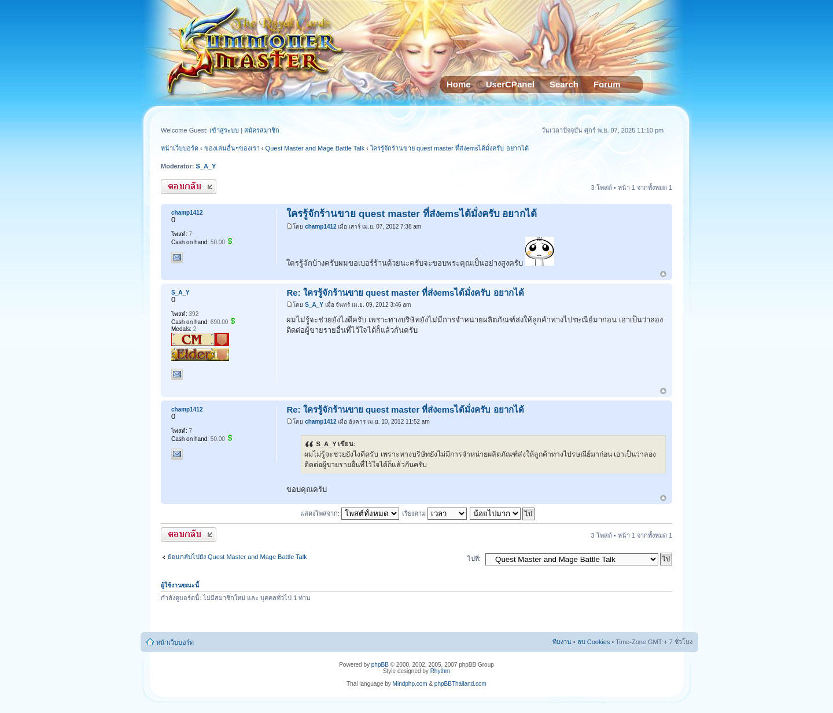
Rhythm (440, 671)
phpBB (380, 664)
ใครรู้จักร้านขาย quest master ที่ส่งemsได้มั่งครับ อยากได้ (449, 148)
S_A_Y (206, 166)
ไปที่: (474, 558)
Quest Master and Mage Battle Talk (315, 148)
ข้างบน (663, 274)
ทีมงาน (562, 641)
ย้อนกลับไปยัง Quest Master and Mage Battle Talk (237, 556)
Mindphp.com (410, 684)
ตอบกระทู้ (188, 186)
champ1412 (320, 226)
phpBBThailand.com (460, 684)
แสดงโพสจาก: (349, 513)
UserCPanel (510, 84)
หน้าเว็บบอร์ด (179, 148)
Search (564, 84)
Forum (607, 84)
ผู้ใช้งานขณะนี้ (180, 585)
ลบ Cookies (593, 641)
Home (459, 84)
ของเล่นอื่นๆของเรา (232, 148)
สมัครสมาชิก (261, 130)
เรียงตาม (434, 513)
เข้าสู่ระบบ (225, 130)
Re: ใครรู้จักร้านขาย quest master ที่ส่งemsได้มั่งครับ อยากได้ (405, 292)
